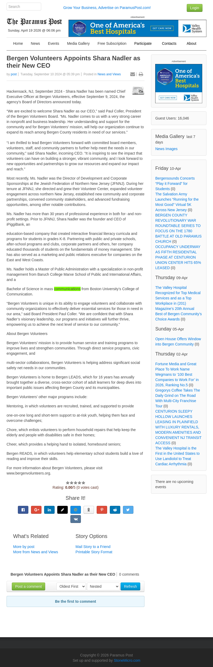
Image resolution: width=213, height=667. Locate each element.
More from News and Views (35, 552)
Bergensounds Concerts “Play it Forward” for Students (175, 183)
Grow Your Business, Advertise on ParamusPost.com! (107, 8)
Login (194, 8)
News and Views (109, 74)
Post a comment (28, 586)
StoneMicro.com (127, 660)
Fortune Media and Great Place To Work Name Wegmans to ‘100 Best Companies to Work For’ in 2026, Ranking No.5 (177, 374)
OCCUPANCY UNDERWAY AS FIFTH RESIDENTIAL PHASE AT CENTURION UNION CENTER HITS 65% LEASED (178, 257)
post (14, 74)
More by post (23, 547)
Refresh (130, 586)
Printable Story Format (94, 552)
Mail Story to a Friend (93, 547)
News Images (166, 149)
